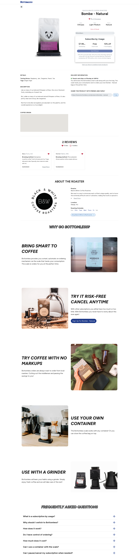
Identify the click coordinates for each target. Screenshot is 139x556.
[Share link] (91, 95)
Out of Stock (95, 51)
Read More (45, 167)
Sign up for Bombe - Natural (83, 321)
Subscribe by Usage (95, 39)
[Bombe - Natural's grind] (95, 33)
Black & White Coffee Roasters (95, 10)
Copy (116, 95)
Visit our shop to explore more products (95, 64)
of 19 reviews (96, 19)
